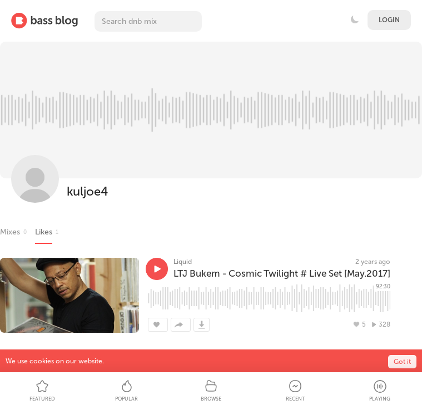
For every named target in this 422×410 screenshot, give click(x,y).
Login (389, 20)
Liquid (182, 262)
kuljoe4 (87, 191)
